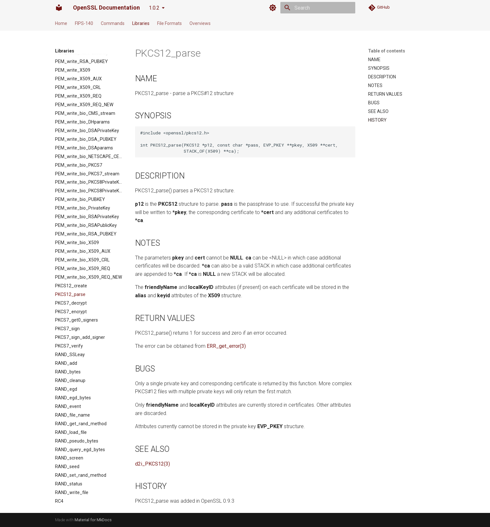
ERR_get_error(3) (226, 346)
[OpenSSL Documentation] (58, 7)
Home (61, 23)
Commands (113, 23)
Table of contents (386, 50)
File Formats (169, 23)
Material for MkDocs (93, 519)
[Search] (317, 7)
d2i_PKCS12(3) (152, 464)
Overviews (200, 23)
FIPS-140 (84, 23)
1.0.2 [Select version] (154, 8)
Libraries (140, 23)
